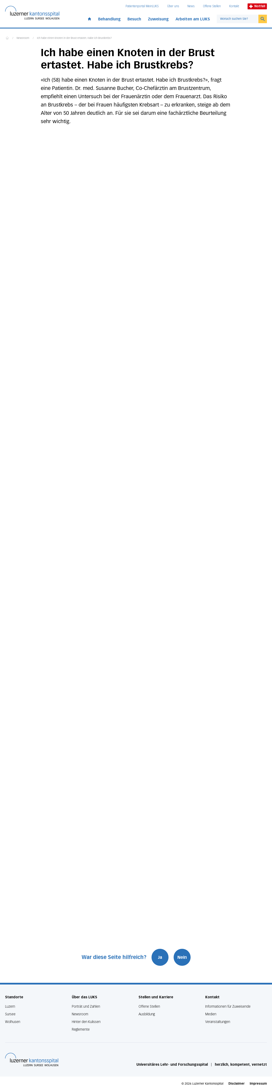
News (190, 6)
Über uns (173, 6)
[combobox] (237, 19)
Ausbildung (147, 1014)
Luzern (10, 1006)
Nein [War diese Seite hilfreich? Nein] (182, 957)
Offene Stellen (212, 6)
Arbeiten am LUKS (193, 19)
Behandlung (109, 19)
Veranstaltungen (217, 1022)
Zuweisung (158, 19)
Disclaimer (236, 1083)
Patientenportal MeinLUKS (142, 6)
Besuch (134, 19)
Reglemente (81, 1029)
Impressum (258, 1083)
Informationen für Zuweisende (228, 1006)
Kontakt (234, 6)
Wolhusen (12, 1022)
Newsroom (23, 38)
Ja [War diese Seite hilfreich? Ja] (160, 957)
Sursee (10, 1014)
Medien (210, 1014)
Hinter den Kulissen (86, 1022)
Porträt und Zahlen (86, 1006)
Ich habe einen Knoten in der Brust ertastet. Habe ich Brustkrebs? (74, 38)
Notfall (257, 6)
